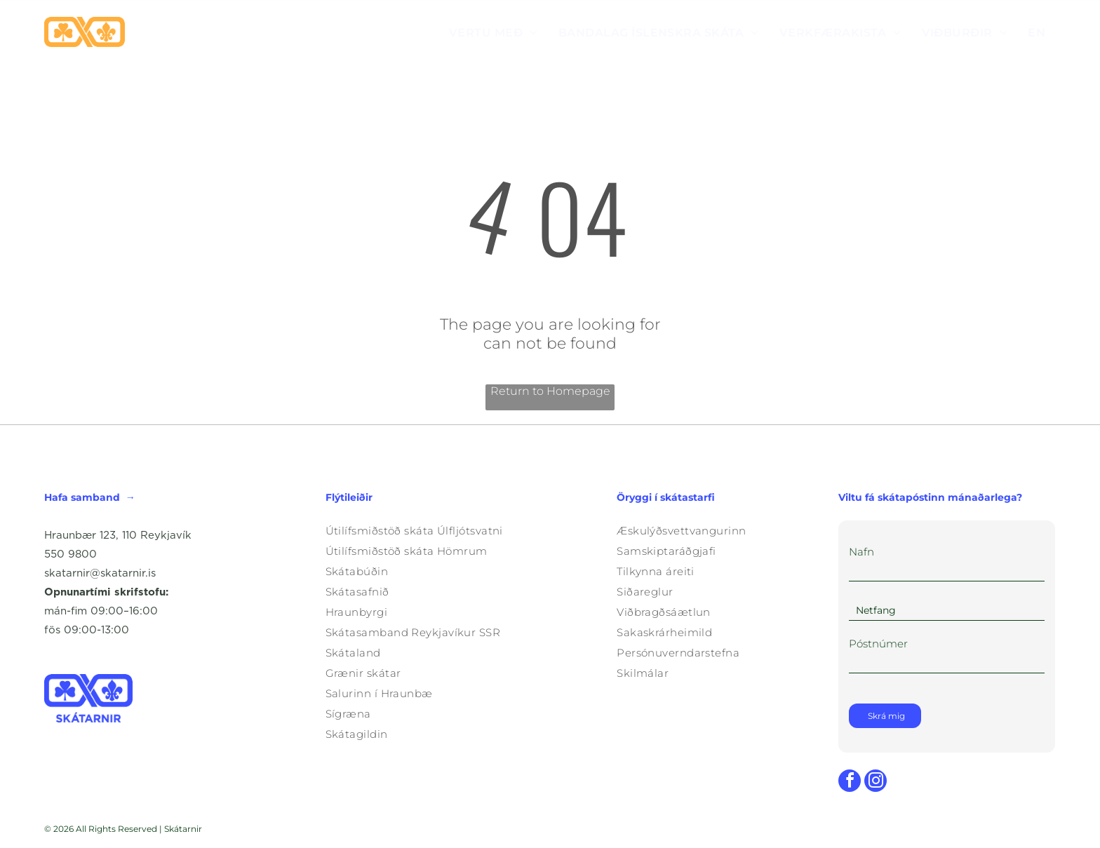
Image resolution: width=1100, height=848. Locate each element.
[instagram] (875, 782)
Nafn (861, 551)
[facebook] (849, 782)
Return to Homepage (550, 391)
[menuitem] (493, 32)
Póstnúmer (878, 643)
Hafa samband (82, 497)
